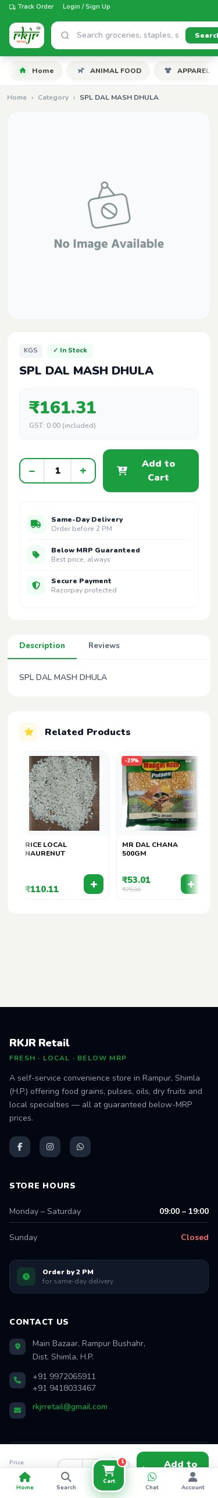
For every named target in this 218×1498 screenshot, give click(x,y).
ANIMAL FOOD (108, 71)
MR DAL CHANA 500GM (150, 850)
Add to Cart (146, 470)
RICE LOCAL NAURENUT (46, 850)
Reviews (104, 646)
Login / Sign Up (86, 6)
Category (53, 97)
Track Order (31, 6)
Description (42, 646)
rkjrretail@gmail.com (70, 1406)
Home (35, 71)
